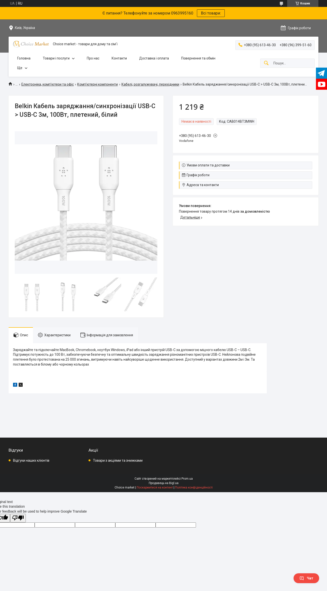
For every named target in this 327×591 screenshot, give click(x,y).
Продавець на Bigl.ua (163, 483)
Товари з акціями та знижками (118, 460)
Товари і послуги (56, 58)
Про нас (93, 58)
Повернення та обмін (198, 58)
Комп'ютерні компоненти (97, 84)
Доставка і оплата (154, 58)
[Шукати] (266, 63)
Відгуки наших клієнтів (31, 460)
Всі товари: (211, 13)
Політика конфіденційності (194, 487)
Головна (23, 58)
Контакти (119, 58)
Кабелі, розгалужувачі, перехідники (150, 84)
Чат (306, 578)
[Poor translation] (18, 518)
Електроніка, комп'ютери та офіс (47, 84)
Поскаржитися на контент (155, 487)
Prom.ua (187, 478)
